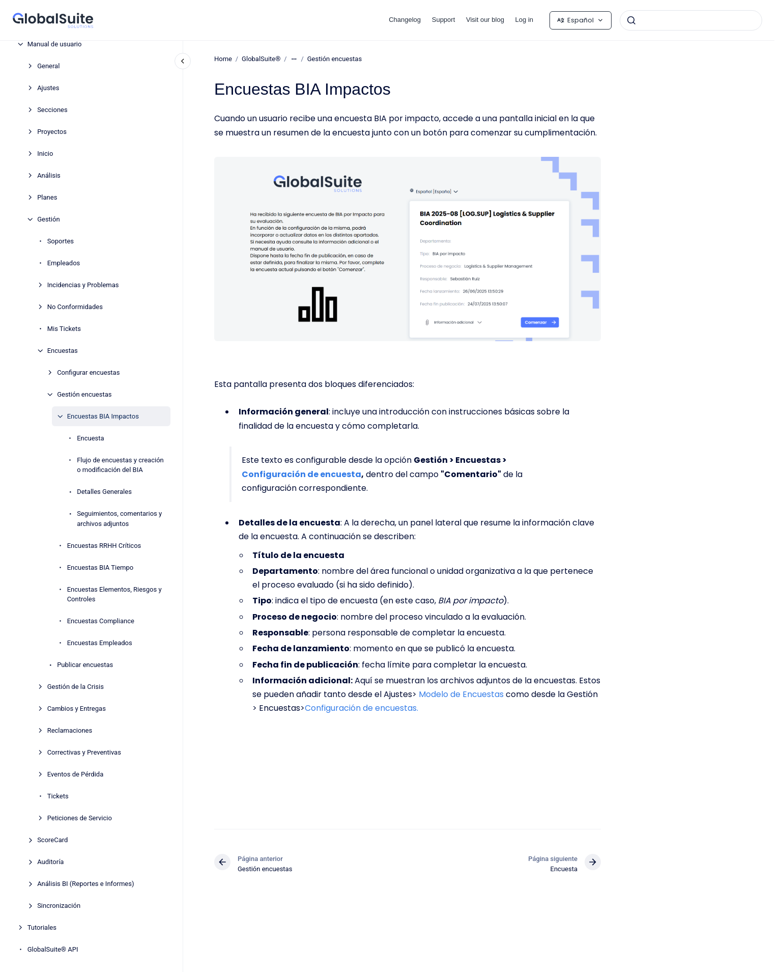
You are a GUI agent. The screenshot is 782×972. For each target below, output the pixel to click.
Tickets (58, 796)
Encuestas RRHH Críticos (104, 545)
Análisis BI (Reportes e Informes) (85, 883)
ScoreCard (52, 840)
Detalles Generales (104, 491)
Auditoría (50, 862)
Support (443, 19)
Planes (47, 197)
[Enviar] (631, 20)
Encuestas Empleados (99, 643)
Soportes (60, 241)
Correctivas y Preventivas (84, 752)
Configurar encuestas (88, 372)
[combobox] (691, 20)
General (48, 66)
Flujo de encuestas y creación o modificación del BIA (120, 465)
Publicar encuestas (85, 665)
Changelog (405, 19)
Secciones (52, 110)
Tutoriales (41, 927)
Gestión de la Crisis (75, 686)
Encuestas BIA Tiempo (100, 567)
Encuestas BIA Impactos (103, 416)
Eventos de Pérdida (75, 774)
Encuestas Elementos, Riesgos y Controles (114, 594)
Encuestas (62, 350)
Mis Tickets (64, 328)
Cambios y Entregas (76, 708)
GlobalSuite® (261, 59)
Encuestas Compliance (100, 621)
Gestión (48, 219)
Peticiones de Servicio (79, 818)
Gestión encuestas (84, 394)
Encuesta (90, 438)
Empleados (63, 263)
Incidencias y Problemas (83, 285)
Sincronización (58, 905)
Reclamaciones (70, 730)
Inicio (45, 153)
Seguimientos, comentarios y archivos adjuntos (119, 518)
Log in (524, 19)
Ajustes (48, 88)
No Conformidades (75, 307)
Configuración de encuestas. (361, 708)
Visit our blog (485, 19)
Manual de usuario (54, 44)
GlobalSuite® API (52, 949)
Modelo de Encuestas (461, 694)
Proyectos (52, 131)
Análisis (49, 175)
